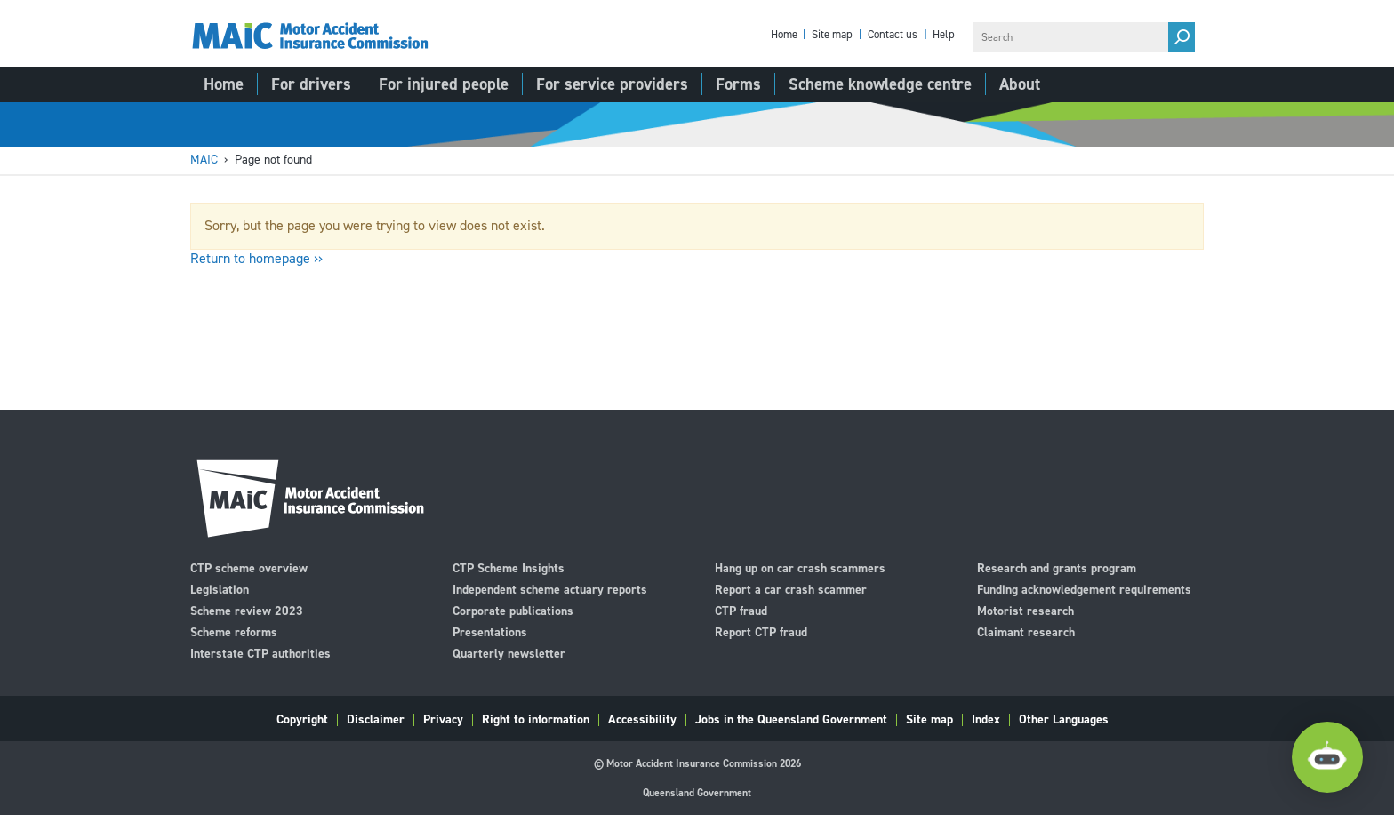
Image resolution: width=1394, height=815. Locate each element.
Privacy (443, 720)
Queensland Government (697, 793)
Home (784, 35)
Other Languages (1064, 720)
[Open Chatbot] (1327, 757)
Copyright (302, 720)
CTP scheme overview (249, 567)
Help (944, 35)
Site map (832, 35)
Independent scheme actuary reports (550, 588)
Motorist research (1025, 610)
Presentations (490, 631)
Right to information (535, 720)
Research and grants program (1056, 567)
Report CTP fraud (761, 631)
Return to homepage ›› (256, 258)
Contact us (892, 35)
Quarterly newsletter (509, 652)
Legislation (219, 588)
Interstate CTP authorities (260, 652)
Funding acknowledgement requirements (1084, 588)
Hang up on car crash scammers (800, 567)
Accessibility (642, 720)
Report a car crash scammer (791, 588)
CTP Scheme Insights (509, 567)
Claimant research (1026, 631)
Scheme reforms (233, 631)
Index (986, 720)
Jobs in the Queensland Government (791, 720)
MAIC (204, 159)
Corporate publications (513, 610)
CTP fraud (741, 610)
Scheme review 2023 (246, 610)
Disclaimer (376, 720)
